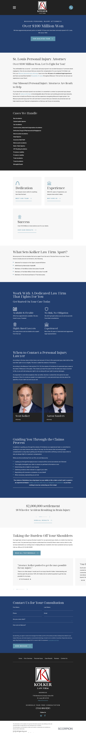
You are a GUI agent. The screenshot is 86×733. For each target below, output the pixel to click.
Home (20, 663)
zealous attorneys (25, 94)
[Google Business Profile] (41, 720)
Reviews (56, 663)
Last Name (47, 609)
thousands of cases (37, 76)
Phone (15, 615)
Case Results (48, 663)
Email (45, 615)
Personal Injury (38, 663)
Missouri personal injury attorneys (28, 73)
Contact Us (64, 663)
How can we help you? (19, 627)
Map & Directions (43, 705)
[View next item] (50, 518)
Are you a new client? (19, 621)
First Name (16, 609)
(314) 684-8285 (27, 549)
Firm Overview (28, 663)
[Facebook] (45, 720)
